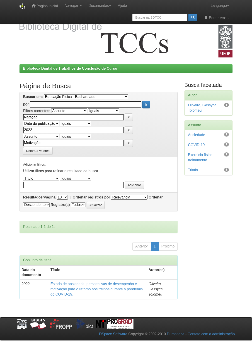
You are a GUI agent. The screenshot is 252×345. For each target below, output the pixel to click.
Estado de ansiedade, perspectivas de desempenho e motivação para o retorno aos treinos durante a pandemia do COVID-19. (97, 289)
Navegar (73, 5)
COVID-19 (196, 145)
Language (220, 5)
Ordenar (156, 197)
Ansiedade (196, 135)
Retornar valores (38, 151)
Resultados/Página (39, 197)
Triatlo (193, 170)
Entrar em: (216, 17)
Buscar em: (33, 97)
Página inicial (45, 6)
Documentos (99, 5)
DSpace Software (113, 334)
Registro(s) (60, 205)
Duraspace (175, 334)
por (26, 104)
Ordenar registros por (91, 197)
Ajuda (122, 5)
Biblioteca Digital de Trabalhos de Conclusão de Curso (70, 68)
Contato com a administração (211, 334)
